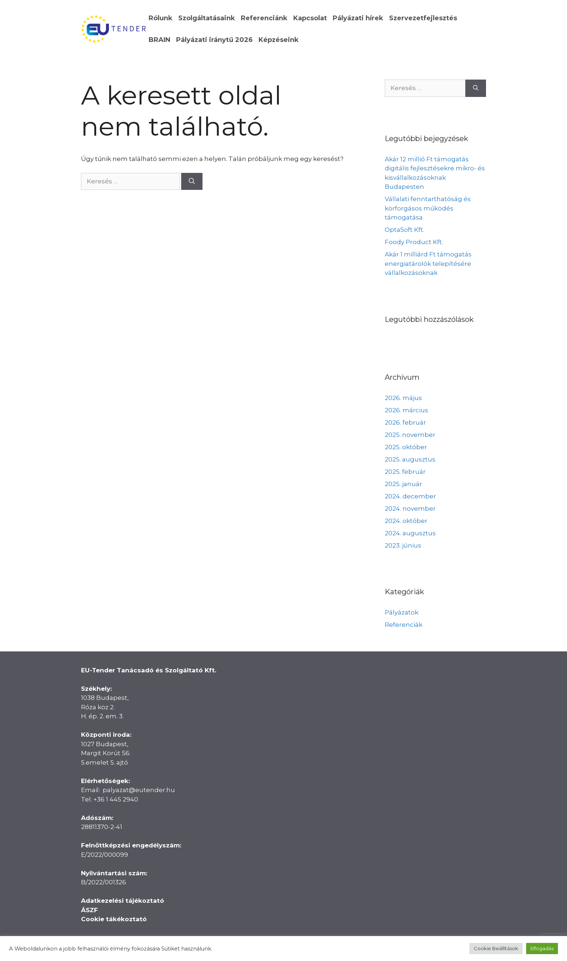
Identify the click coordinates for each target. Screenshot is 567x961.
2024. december (410, 496)
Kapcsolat (310, 18)
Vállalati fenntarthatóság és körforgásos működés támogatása (428, 208)
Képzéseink (279, 40)
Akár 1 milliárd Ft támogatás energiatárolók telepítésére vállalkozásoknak (428, 263)
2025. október (406, 447)
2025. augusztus (410, 459)
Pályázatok (401, 612)
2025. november (410, 434)
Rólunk (160, 18)
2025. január (403, 484)
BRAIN (159, 40)
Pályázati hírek (358, 18)
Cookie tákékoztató (114, 919)
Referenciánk (264, 18)
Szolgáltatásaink (206, 18)
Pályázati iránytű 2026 (214, 40)
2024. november (410, 508)
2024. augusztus (410, 533)
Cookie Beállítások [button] (496, 948)
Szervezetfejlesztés (423, 18)
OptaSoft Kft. (404, 229)
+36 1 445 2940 (115, 799)
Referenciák (403, 624)
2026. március (406, 410)
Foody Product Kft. (414, 242)
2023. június (403, 545)
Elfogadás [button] (542, 948)
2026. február (405, 422)
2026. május (403, 397)
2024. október (406, 520)
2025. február (405, 471)
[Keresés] (191, 181)
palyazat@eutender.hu (139, 790)
